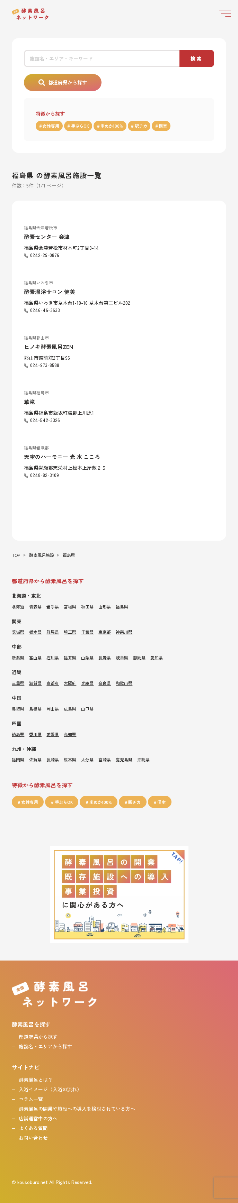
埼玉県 (70, 632)
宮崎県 (104, 759)
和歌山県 (124, 683)
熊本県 (70, 759)
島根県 (35, 708)
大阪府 (70, 683)
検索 (197, 58)
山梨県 (87, 657)
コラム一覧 (31, 1098)
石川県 (52, 657)
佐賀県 (35, 759)
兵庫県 (87, 683)
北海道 (18, 606)
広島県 (70, 708)
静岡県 (139, 657)
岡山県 (52, 708)
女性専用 (51, 126)
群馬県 (52, 632)
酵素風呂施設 (41, 555)
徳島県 (18, 734)
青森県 (35, 606)
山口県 (87, 708)
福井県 (70, 657)
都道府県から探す (67, 82)
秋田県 (87, 606)
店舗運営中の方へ (38, 1118)
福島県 (122, 606)
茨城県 (18, 632)
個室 (163, 126)
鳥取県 (18, 708)
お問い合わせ (33, 1137)
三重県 (18, 683)
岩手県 (52, 606)
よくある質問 (33, 1127)
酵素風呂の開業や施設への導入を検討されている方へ (77, 1108)
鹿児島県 (124, 759)
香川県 (35, 734)
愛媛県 (52, 734)
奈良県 (104, 683)
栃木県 (35, 632)
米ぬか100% (111, 126)
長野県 (104, 657)
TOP (16, 555)
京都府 (52, 683)
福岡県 (18, 759)
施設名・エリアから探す (45, 1046)
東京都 (104, 632)
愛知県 (156, 657)
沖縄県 (143, 759)
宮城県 (70, 606)
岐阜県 (122, 657)
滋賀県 (35, 683)
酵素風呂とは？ (36, 1079)
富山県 (35, 657)
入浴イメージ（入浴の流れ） (50, 1089)
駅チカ (141, 126)
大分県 (87, 759)
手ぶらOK (80, 126)
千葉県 (87, 632)
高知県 (70, 734)
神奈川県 (124, 632)
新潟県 (18, 657)
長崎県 (52, 759)
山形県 (104, 606)
